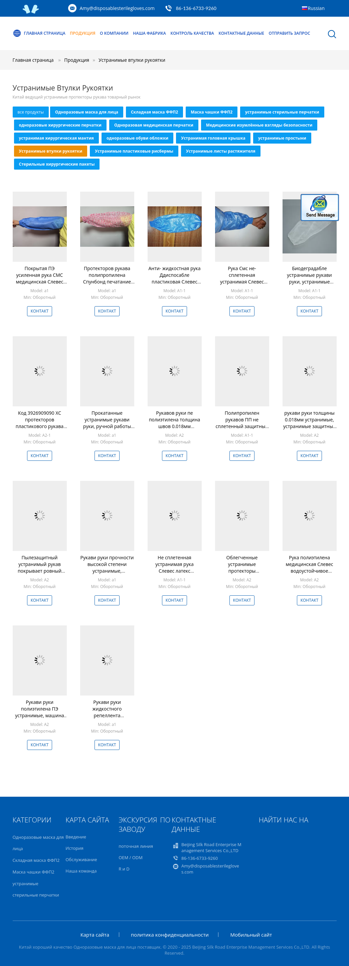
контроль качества (192, 33)
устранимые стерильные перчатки (282, 112)
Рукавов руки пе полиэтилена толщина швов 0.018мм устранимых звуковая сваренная (174, 426)
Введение (75, 837)
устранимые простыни (282, 138)
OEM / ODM (131, 857)
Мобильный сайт (251, 934)
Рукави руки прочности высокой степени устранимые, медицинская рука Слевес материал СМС (107, 570)
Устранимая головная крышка (213, 138)
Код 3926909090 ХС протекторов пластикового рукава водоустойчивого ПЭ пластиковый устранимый (39, 429)
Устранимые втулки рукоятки (132, 60)
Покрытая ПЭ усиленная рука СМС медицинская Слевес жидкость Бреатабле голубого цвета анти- (40, 281)
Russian (316, 8)
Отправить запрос (289, 33)
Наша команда (81, 871)
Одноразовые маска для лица (86, 112)
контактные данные (241, 33)
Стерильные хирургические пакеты (57, 164)
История (74, 848)
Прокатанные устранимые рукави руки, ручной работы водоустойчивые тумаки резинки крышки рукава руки (107, 429)
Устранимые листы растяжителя (220, 151)
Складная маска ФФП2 (154, 112)
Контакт (40, 311)
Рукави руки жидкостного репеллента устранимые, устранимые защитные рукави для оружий (107, 719)
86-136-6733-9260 (196, 8)
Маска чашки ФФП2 (211, 112)
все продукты (31, 112)
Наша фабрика (149, 33)
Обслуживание (81, 859)
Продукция (82, 33)
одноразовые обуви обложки (137, 138)
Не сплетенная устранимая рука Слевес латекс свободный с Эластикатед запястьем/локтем (174, 574)
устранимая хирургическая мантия (56, 138)
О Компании (114, 33)
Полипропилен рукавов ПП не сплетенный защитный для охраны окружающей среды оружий (242, 429)
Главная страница (39, 33)
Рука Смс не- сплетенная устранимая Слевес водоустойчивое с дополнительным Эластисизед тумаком (241, 285)
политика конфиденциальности (170, 934)
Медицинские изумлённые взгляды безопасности (259, 125)
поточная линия (136, 846)
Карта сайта (94, 934)
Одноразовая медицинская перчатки (153, 125)
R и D (124, 869)
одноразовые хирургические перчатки (60, 125)
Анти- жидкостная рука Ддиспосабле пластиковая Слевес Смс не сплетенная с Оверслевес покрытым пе (174, 285)
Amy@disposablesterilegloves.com (117, 8)
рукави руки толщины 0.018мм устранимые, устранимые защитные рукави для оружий (309, 423)
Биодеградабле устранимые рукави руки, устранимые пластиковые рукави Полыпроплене (309, 281)
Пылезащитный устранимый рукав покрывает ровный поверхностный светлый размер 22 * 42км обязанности (39, 574)
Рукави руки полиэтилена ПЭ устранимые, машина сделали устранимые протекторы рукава (39, 715)
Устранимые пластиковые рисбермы (134, 151)
